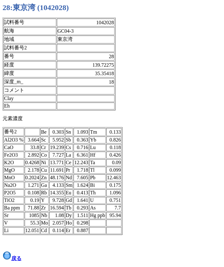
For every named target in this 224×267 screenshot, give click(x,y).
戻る (16, 258)
